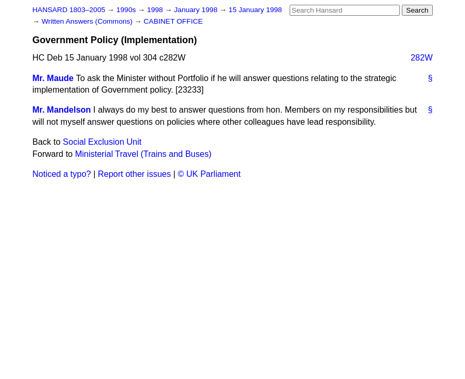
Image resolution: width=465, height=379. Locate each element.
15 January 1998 (255, 10)
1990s (127, 10)
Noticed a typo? (62, 173)
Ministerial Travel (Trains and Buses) (143, 153)
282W (422, 57)
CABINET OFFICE (173, 21)
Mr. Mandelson (62, 109)
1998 (156, 10)
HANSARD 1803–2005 (69, 10)
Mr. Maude (53, 78)
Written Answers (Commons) (88, 21)
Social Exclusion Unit (102, 141)
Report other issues (134, 173)
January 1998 (197, 10)
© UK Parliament (209, 173)
